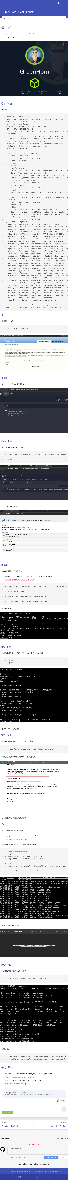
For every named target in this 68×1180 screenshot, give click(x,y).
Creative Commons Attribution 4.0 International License (44, 1171)
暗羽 (60, 1100)
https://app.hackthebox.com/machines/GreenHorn (22, 34)
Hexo (39, 1177)
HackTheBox (8, 1112)
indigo (48, 1177)
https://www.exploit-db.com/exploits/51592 (20, 579)
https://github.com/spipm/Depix (16, 839)
